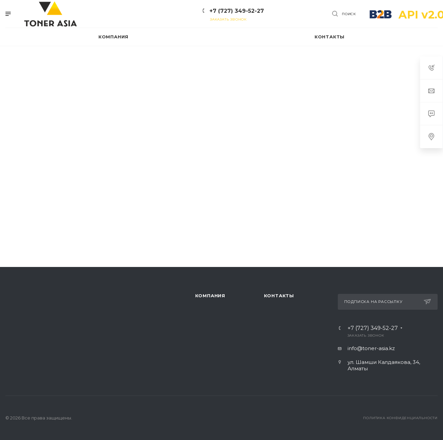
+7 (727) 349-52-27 (236, 11)
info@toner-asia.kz (371, 348)
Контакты (279, 295)
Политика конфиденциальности (400, 418)
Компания (210, 295)
